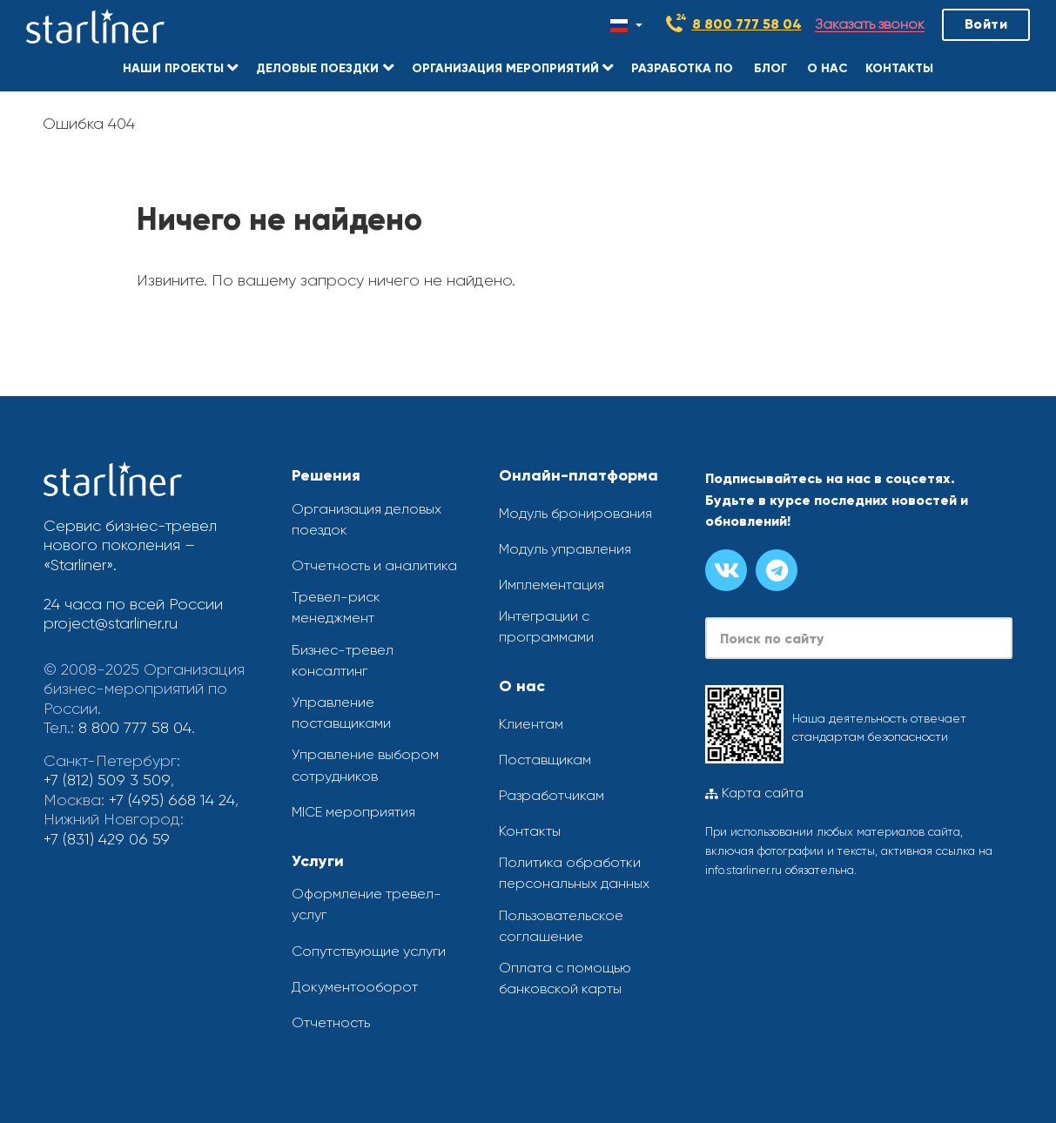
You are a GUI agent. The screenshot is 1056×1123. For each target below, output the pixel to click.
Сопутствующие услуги (369, 951)
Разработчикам (551, 795)
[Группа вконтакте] (726, 570)
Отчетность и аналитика (374, 565)
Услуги (318, 861)
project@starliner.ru (111, 623)
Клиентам (531, 724)
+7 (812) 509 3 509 (106, 780)
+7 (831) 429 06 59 (107, 839)
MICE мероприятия (353, 812)
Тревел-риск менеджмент (336, 607)
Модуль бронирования (575, 513)
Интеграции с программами (546, 626)
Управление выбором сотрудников (365, 765)
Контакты (530, 831)
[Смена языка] (626, 24)
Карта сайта (754, 793)
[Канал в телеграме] (776, 570)
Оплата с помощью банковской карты (565, 978)
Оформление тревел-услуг (366, 904)
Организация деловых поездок (366, 519)
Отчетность (331, 1022)
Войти (986, 24)
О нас (522, 686)
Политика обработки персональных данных (574, 872)
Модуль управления (565, 549)
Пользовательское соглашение (561, 926)
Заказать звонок (870, 24)
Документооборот (355, 986)
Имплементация (551, 584)
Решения (326, 475)
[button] (180, 65)
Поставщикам (545, 759)
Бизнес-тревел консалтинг (342, 660)
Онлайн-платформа (578, 475)
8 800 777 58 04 (747, 24)
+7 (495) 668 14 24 (172, 800)
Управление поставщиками (341, 712)
